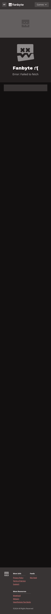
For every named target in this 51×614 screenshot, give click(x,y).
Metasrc (16, 599)
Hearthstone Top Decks (22, 602)
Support (16, 584)
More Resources (19, 591)
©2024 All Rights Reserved (23, 609)
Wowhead (17, 596)
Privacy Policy (18, 578)
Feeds (32, 574)
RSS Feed (33, 578)
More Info (17, 574)
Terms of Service (19, 581)
